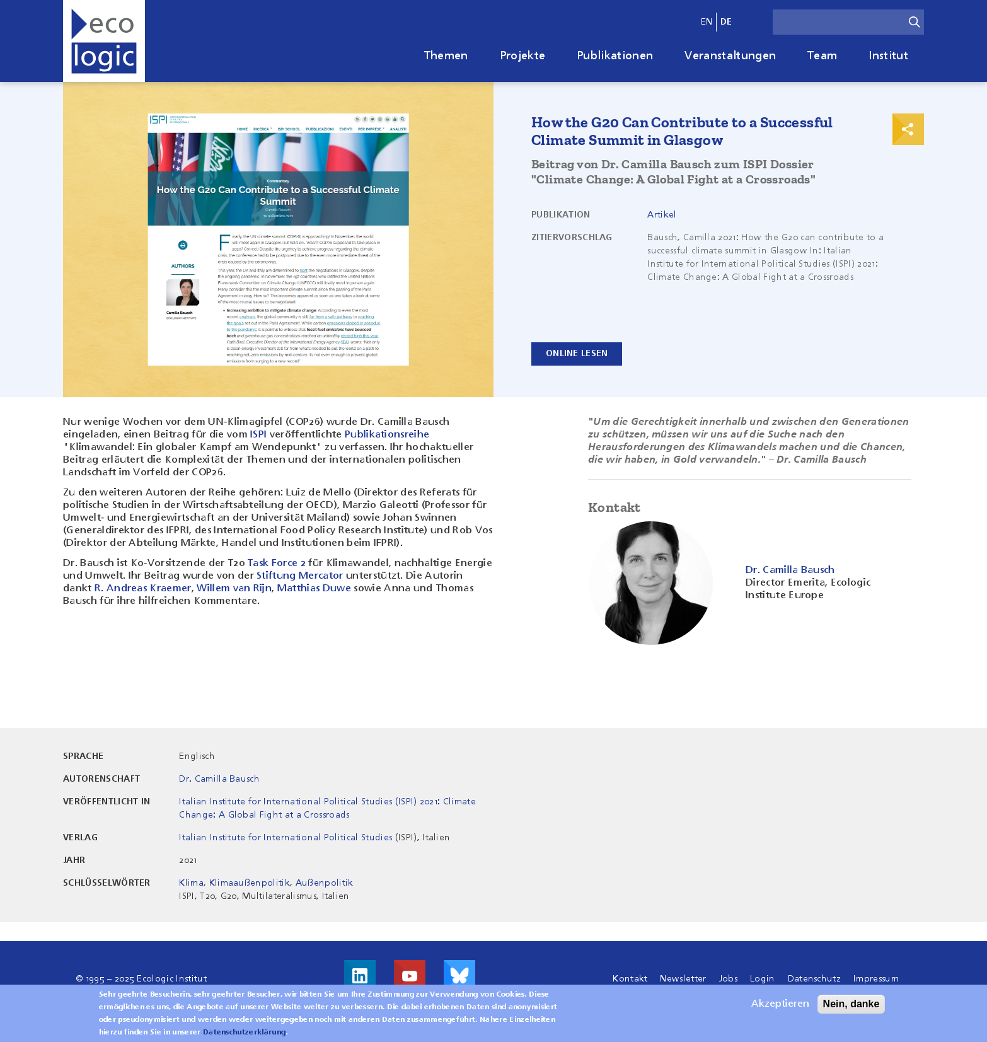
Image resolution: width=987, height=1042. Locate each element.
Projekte (523, 56)
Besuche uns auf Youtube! (409, 976)
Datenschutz (814, 979)
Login (762, 979)
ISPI (258, 435)
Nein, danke (851, 1009)
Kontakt (630, 979)
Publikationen (615, 56)
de (726, 22)
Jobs (728, 979)
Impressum (876, 979)
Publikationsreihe (387, 435)
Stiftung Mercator (300, 576)
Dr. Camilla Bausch (219, 779)
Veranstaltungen (730, 56)
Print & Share (908, 129)
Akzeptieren (780, 1009)
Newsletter (683, 979)
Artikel (661, 215)
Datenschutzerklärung (244, 1037)
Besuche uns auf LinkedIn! (360, 976)
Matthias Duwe (314, 589)
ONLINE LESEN (577, 353)
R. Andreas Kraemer (143, 589)
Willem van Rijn (234, 589)
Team (822, 56)
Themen (446, 56)
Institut (888, 56)
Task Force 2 (276, 564)
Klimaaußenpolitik (249, 883)
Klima (191, 883)
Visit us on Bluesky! (459, 976)
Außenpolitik (325, 883)
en (707, 22)
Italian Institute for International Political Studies (285, 837)
